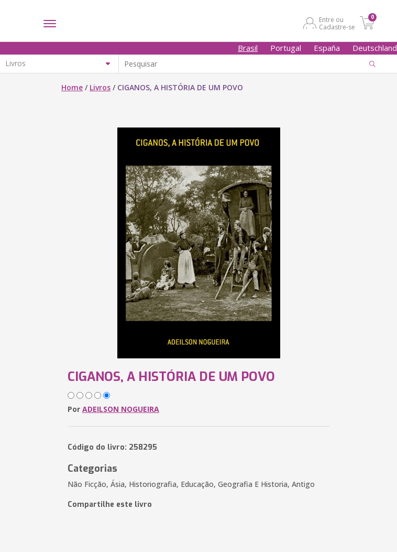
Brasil (248, 48)
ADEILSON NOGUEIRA (120, 409)
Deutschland (374, 48)
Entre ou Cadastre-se (337, 23)
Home (72, 87)
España (327, 48)
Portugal (285, 48)
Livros (100, 87)
